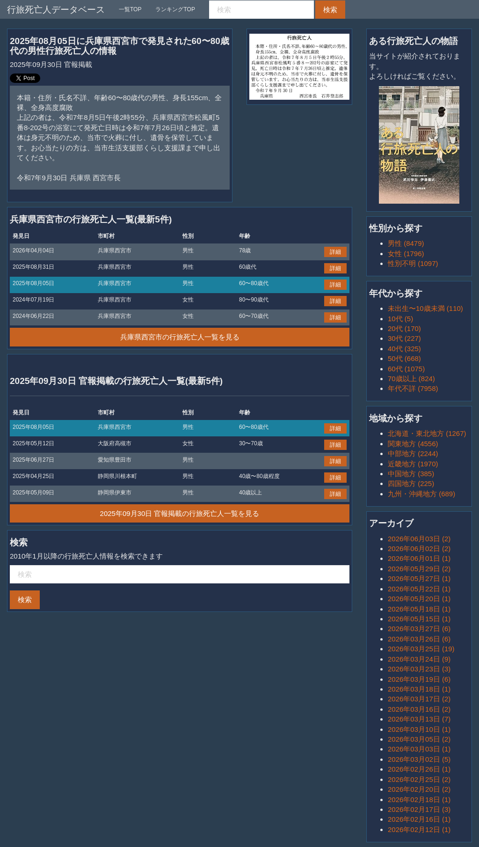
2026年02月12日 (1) (419, 829)
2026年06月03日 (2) (419, 539)
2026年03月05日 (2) (419, 739)
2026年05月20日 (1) (419, 599)
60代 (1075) (406, 369)
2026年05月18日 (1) (419, 609)
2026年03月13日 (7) (419, 719)
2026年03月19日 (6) (419, 679)
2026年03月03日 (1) (419, 749)
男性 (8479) (406, 243)
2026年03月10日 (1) (419, 729)
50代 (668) (404, 358)
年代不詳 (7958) (413, 388)
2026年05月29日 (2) (419, 569)
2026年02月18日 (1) (419, 799)
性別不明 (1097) (413, 263)
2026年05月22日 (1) (419, 589)
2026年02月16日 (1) (419, 819)
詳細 (335, 252)
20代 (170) (404, 328)
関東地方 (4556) (413, 444)
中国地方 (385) (411, 474)
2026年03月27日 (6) (419, 629)
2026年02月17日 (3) (419, 809)
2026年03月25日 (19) (421, 649)
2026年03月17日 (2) (419, 699)
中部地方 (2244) (413, 453)
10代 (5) (400, 319)
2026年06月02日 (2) (419, 548)
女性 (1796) (406, 254)
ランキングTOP (175, 9)
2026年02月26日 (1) (419, 769)
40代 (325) (404, 349)
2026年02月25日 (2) (419, 779)
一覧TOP (130, 9)
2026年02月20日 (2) (419, 789)
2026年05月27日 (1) (419, 578)
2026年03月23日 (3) (419, 669)
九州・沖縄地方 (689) (421, 494)
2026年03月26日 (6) (419, 639)
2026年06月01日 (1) (419, 558)
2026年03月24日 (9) (419, 659)
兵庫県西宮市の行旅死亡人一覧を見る (180, 337)
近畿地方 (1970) (413, 464)
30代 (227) (404, 338)
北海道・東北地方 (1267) (427, 433)
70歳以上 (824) (411, 379)
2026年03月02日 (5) (419, 759)
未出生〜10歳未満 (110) (425, 308)
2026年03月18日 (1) (419, 689)
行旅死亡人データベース (56, 10)
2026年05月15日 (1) (419, 619)
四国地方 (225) (411, 483)
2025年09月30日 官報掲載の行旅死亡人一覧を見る (180, 513)
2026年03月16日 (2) (419, 709)
